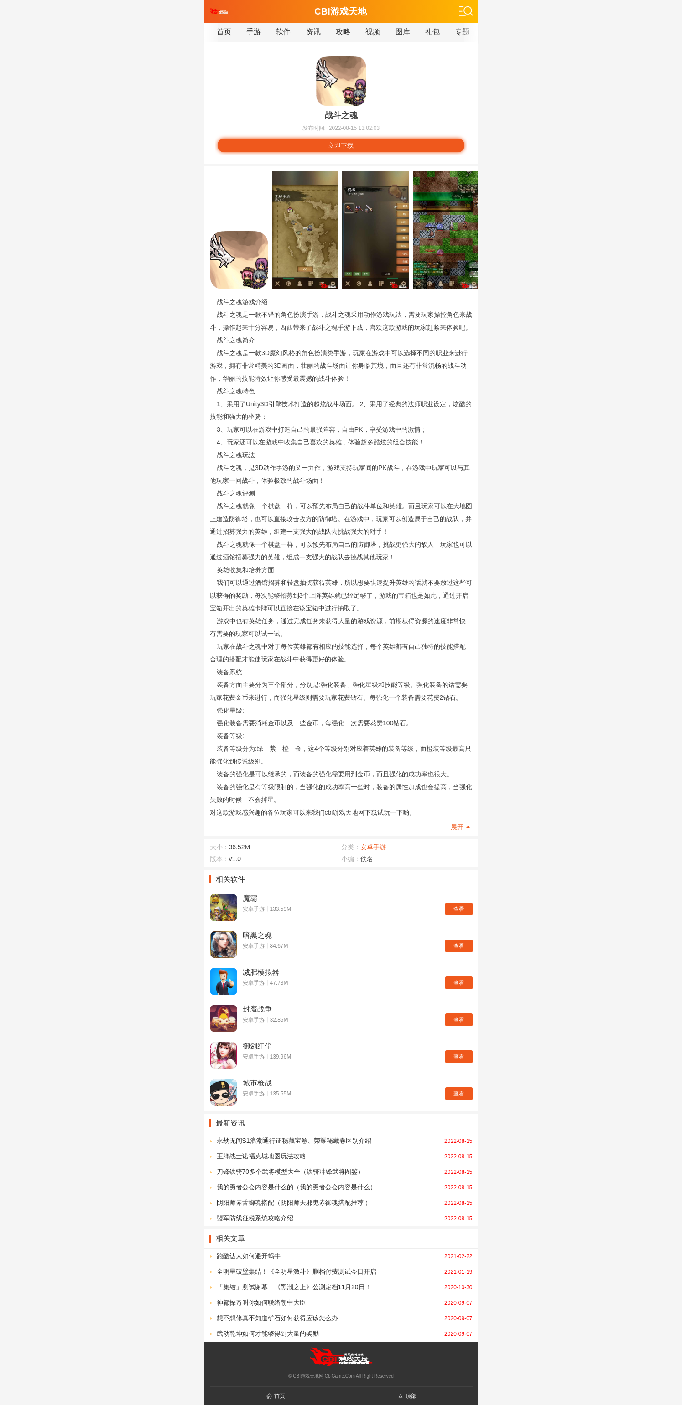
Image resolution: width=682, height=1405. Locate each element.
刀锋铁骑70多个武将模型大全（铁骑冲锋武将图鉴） (345, 1171)
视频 (372, 32)
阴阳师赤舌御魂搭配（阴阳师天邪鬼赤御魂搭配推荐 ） (345, 1202)
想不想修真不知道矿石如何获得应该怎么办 (345, 1318)
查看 (458, 909)
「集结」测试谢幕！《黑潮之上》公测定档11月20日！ (345, 1287)
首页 (224, 32)
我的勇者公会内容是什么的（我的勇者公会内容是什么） (345, 1187)
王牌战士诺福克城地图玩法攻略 (345, 1156)
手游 (253, 32)
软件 (283, 32)
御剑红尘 (257, 1046)
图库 (403, 32)
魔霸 (250, 898)
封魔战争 (257, 1009)
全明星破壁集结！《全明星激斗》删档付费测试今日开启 (345, 1271)
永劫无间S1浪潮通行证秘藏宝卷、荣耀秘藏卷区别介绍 (345, 1140)
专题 (462, 32)
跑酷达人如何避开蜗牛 (345, 1256)
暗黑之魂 (257, 935)
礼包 (432, 32)
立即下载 (341, 145)
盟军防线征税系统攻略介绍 (345, 1218)
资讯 (313, 32)
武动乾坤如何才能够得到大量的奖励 (345, 1333)
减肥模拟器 (261, 972)
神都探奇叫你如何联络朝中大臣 (345, 1302)
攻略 (343, 32)
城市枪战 (257, 1083)
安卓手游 (373, 847)
